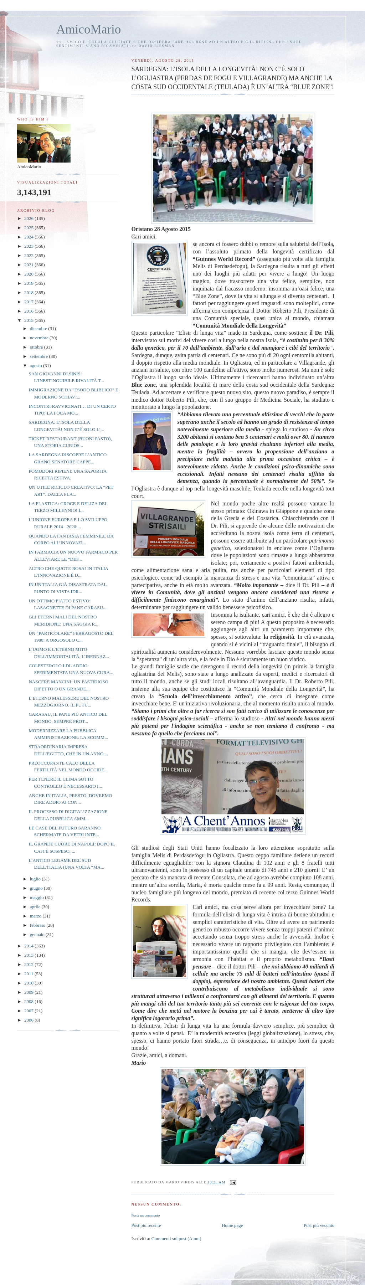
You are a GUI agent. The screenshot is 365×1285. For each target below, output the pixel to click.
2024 (29, 237)
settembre (39, 356)
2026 (29, 218)
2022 (29, 255)
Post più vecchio (319, 1225)
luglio (36, 878)
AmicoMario (88, 29)
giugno (37, 888)
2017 (29, 301)
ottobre (37, 347)
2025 (29, 227)
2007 (29, 1010)
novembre (40, 337)
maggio (37, 897)
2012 (29, 964)
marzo (36, 916)
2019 (29, 283)
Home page (232, 1225)
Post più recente (146, 1225)
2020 (29, 274)
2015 (29, 320)
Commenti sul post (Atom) (176, 1238)
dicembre (39, 328)
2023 (29, 246)
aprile (36, 906)
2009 (29, 992)
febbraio (38, 925)
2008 (29, 1001)
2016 (29, 311)
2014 (29, 946)
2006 (29, 1020)
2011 (29, 973)
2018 (29, 292)
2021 (29, 264)
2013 (29, 955)
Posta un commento (145, 1215)
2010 (29, 983)
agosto (36, 365)
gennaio (38, 934)
